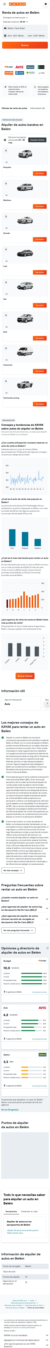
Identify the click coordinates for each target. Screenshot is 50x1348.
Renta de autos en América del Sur (23, 1303)
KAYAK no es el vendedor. (26, 1335)
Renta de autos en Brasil (13, 1305)
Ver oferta (40, 173)
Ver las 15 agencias (9, 1109)
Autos (32, 1301)
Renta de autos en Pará (33, 1305)
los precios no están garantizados (23, 1327)
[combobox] (15, 17)
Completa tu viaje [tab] (29, 1211)
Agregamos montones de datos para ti (26, 1340)
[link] (25, 676)
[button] (4, 4)
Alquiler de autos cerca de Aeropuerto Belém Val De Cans (23, 1231)
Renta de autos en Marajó (15, 1308)
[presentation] (47, 948)
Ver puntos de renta (39, 992)
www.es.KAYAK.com (20, 1301)
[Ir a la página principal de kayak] (17, 4)
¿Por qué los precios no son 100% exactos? (26, 1345)
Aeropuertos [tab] (11, 1211)
